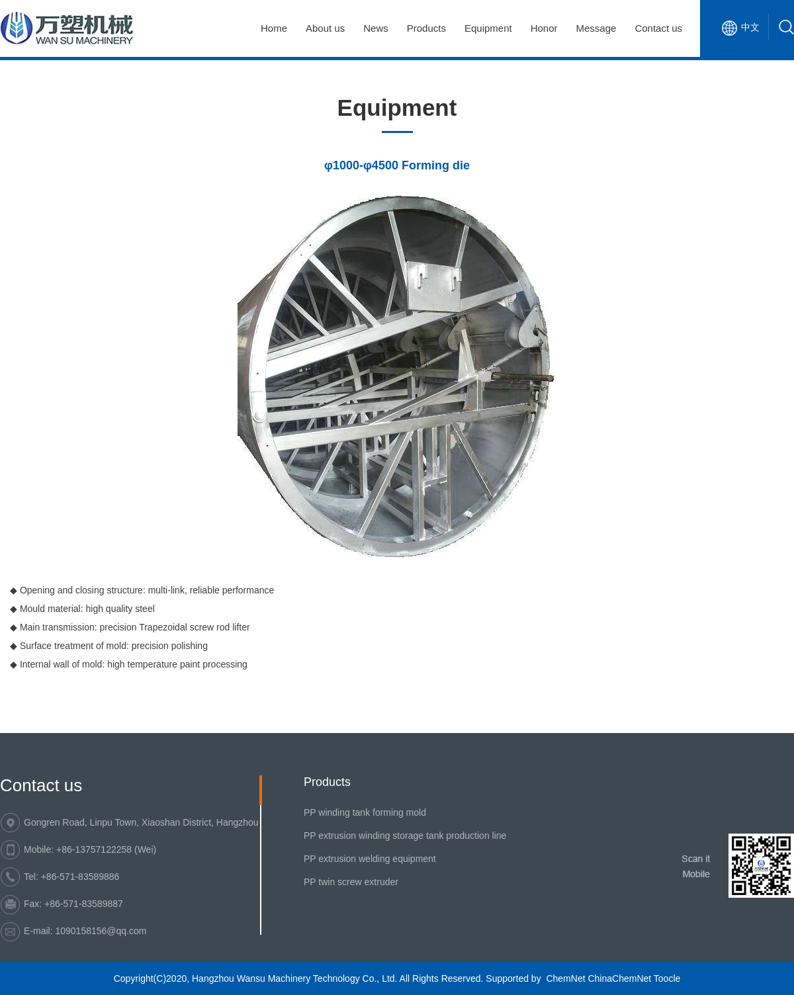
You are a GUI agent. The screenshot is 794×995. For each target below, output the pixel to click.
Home (274, 28)
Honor (544, 28)
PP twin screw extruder (351, 882)
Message (596, 28)
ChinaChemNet (619, 978)
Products (426, 28)
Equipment (488, 28)
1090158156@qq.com (100, 931)
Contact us (658, 28)
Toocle (667, 978)
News (375, 28)
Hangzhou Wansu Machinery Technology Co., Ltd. (295, 978)
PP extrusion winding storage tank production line (405, 835)
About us (325, 28)
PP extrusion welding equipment (370, 858)
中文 (750, 27)
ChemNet (565, 978)
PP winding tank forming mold (365, 812)
